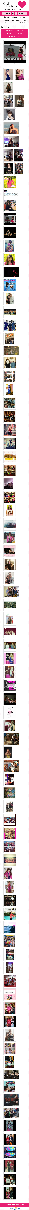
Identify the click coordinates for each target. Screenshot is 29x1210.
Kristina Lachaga (10, 30)
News (12, 20)
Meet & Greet (10, 33)
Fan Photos (20, 30)
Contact (22, 23)
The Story (14, 17)
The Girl (6, 17)
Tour (18, 20)
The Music (22, 17)
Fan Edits (19, 33)
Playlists (6, 20)
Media (15, 23)
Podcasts (8, 23)
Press (24, 20)
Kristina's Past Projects (14, 36)
